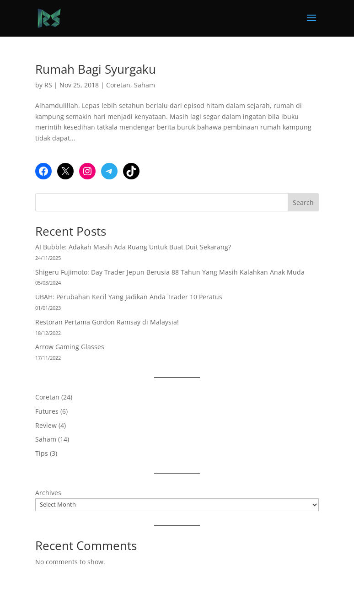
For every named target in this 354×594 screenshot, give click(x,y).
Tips (41, 453)
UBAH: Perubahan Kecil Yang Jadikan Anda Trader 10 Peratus (128, 296)
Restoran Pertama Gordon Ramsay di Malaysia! (107, 322)
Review (46, 425)
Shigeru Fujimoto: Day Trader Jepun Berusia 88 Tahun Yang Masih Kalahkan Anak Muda (170, 272)
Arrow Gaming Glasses (69, 346)
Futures (47, 411)
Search (303, 202)
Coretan (118, 85)
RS (48, 85)
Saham (144, 85)
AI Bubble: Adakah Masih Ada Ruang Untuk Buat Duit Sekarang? (133, 247)
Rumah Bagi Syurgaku (95, 69)
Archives (48, 492)
